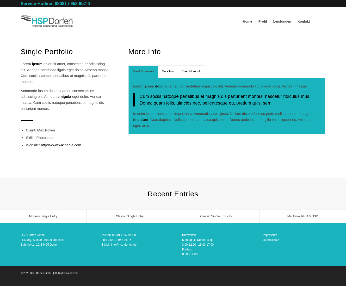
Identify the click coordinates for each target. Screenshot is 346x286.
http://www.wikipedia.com (61, 145)
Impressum (270, 235)
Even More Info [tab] (191, 71)
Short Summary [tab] (143, 71)
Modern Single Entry (43, 216)
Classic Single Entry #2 (216, 216)
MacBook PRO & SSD (302, 216)
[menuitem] (247, 21)
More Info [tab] (168, 71)
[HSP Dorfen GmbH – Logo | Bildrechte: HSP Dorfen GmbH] (47, 21)
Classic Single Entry (130, 216)
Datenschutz (271, 240)
